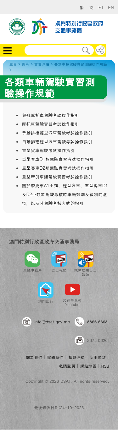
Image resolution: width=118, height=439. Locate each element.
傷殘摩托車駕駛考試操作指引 (50, 115)
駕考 (25, 64)
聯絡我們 (55, 357)
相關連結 (76, 357)
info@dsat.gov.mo (52, 322)
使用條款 (97, 357)
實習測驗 (41, 64)
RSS (105, 366)
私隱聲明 (67, 366)
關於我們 (34, 357)
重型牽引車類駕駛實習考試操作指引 (57, 176)
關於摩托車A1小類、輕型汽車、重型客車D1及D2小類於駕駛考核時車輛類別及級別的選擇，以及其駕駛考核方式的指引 (65, 194)
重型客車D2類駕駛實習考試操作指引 (57, 168)
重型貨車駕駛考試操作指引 (48, 150)
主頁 (13, 64)
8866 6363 (97, 322)
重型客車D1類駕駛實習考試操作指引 (57, 159)
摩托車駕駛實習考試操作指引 (50, 124)
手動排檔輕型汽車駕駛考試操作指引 (57, 132)
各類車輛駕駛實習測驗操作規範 (80, 64)
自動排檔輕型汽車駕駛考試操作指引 (57, 141)
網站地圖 (88, 366)
